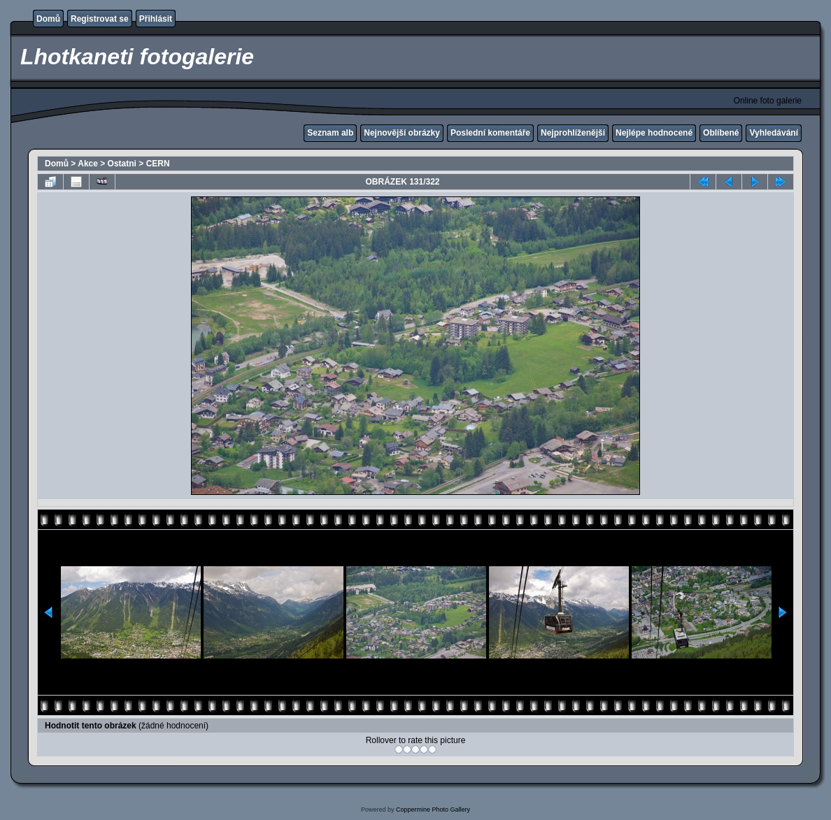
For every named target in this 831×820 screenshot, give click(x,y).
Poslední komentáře (490, 133)
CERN (158, 163)
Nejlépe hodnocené (654, 133)
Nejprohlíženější (573, 133)
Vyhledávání (773, 133)
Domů (48, 19)
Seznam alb (330, 133)
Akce (88, 163)
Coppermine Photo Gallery (433, 809)
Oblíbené (721, 133)
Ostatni (122, 163)
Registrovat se (100, 19)
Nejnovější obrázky (402, 133)
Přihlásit (155, 19)
